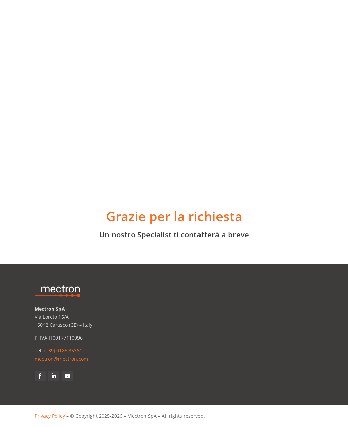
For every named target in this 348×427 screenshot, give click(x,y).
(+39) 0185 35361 (63, 350)
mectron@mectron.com (61, 359)
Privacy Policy (50, 416)
